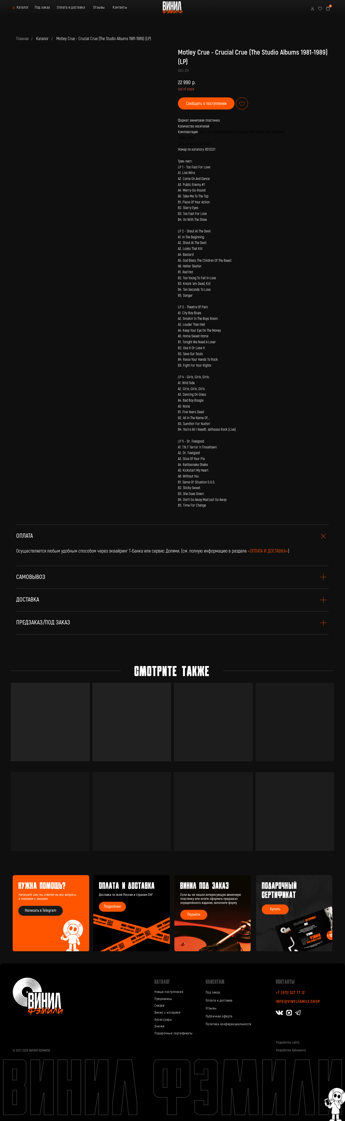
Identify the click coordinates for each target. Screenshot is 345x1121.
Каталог (23, 7)
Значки (159, 1026)
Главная (22, 38)
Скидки (159, 1005)
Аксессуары (163, 1019)
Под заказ (42, 7)
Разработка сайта (287, 1042)
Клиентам (215, 981)
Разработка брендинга (291, 1050)
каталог (162, 981)
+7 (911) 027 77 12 (290, 992)
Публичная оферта (219, 1016)
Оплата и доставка (71, 7)
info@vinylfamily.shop (298, 1001)
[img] (212, 913)
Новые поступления (168, 992)
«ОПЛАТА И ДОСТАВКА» (268, 551)
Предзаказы (163, 999)
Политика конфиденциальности (228, 1024)
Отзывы (99, 7)
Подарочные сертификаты (173, 1033)
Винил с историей (167, 1012)
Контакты (120, 7)
